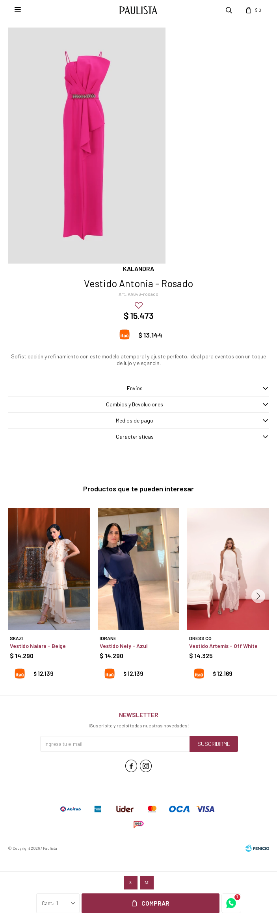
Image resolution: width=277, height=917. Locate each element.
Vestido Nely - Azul (124, 645)
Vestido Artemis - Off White (223, 645)
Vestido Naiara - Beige (38, 645)
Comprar (155, 903)
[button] (258, 596)
